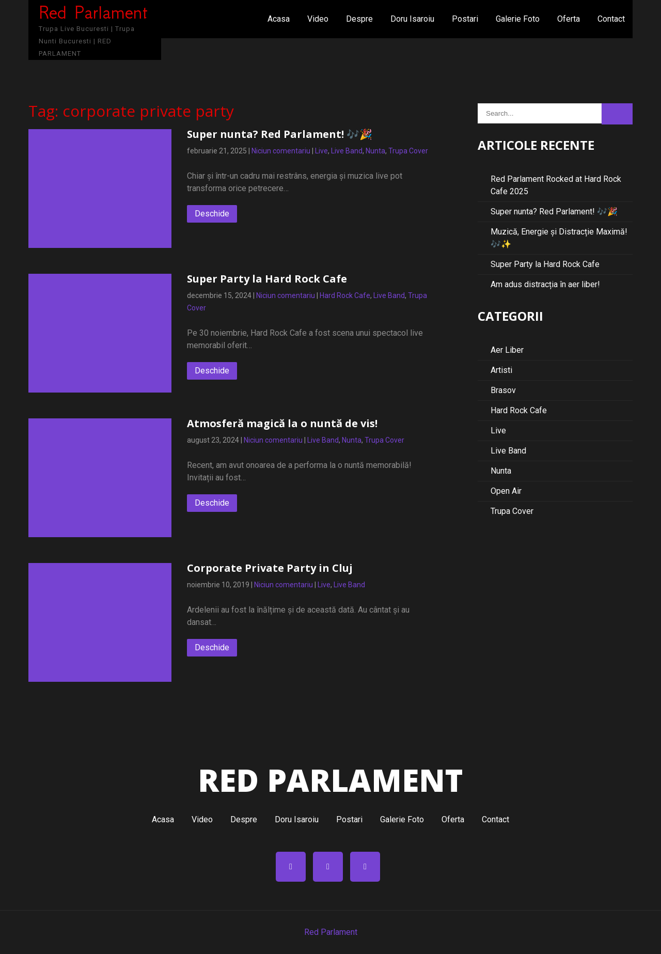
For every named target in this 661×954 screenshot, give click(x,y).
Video (317, 19)
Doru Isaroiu (412, 19)
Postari (465, 19)
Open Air (506, 491)
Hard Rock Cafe (345, 295)
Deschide (212, 213)
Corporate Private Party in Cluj (270, 568)
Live (321, 151)
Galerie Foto (518, 19)
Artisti (501, 370)
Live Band (347, 151)
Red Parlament (330, 932)
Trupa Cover (408, 151)
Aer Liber (507, 350)
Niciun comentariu (280, 151)
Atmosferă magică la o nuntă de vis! (282, 423)
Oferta (568, 19)
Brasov (503, 390)
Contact (611, 19)
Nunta (375, 151)
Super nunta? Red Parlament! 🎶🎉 (279, 134)
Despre (359, 19)
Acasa (278, 19)
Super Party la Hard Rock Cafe (267, 279)
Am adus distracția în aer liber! (545, 284)
